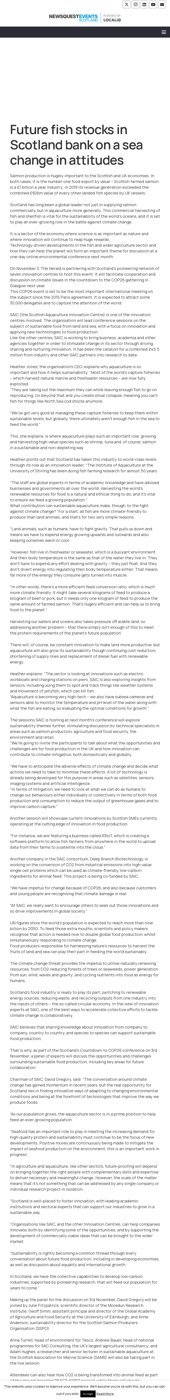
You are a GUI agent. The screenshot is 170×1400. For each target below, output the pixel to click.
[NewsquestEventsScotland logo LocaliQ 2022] (85, 17)
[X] (127, 4)
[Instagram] (135, 4)
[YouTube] (153, 4)
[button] (163, 32)
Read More (105, 1393)
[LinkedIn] (144, 4)
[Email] (162, 4)
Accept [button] (88, 1394)
